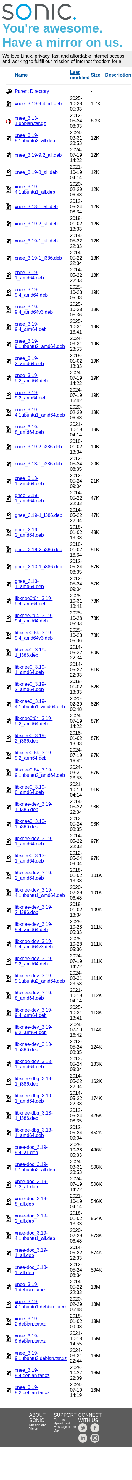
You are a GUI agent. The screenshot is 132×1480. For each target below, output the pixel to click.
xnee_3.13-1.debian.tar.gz (30, 121)
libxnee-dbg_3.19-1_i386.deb (34, 1081)
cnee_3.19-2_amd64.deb (29, 361)
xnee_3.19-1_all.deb (36, 240)
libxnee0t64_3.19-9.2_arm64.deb (33, 755)
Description (118, 74)
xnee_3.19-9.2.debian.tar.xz (32, 1390)
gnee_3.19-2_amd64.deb (29, 532)
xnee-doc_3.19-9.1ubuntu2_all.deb (35, 1167)
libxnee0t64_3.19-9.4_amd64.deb (33, 618)
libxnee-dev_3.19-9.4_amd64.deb (33, 927)
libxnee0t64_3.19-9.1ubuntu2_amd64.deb (40, 772)
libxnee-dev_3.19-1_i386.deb (33, 807)
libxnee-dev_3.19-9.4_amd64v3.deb (34, 944)
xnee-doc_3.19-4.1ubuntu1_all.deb (35, 1235)
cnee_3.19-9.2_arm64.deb (31, 395)
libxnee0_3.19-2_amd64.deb (30, 687)
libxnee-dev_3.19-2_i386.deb (33, 910)
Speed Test (62, 1423)
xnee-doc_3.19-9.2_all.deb (31, 1184)
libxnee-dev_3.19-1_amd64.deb (33, 841)
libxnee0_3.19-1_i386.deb (30, 652)
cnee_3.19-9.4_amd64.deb (31, 292)
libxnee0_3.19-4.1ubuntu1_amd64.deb (40, 704)
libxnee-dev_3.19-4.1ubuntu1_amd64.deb (40, 892)
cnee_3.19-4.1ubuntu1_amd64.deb (40, 412)
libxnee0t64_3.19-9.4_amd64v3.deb (34, 635)
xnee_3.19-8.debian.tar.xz (30, 1338)
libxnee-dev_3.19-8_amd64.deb (33, 995)
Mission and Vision (38, 1426)
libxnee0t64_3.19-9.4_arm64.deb (33, 601)
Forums (59, 1419)
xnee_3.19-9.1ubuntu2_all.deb (35, 138)
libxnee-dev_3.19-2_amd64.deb (33, 875)
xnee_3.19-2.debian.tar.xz (30, 1321)
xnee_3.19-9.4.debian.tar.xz (32, 1373)
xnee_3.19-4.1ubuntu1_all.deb (35, 189)
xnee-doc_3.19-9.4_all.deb (31, 1150)
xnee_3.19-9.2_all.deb (38, 155)
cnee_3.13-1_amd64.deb (29, 481)
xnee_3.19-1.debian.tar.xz (30, 1287)
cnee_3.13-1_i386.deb (38, 463)
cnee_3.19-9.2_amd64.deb (31, 378)
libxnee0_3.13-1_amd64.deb (30, 858)
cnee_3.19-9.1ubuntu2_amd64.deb (40, 344)
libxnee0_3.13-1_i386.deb (30, 824)
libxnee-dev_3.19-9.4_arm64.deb (33, 1012)
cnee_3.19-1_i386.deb (38, 258)
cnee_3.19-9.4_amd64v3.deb (34, 309)
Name (21, 74)
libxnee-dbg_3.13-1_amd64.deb (34, 1133)
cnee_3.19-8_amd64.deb (29, 429)
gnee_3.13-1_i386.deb (38, 566)
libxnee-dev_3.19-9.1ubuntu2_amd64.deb (40, 978)
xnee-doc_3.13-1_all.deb (31, 1270)
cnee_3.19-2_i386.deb (38, 446)
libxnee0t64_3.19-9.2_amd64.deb (33, 721)
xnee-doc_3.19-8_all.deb (31, 1201)
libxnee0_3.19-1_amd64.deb (30, 669)
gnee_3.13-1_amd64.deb (29, 584)
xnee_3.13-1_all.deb (36, 206)
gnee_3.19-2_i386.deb (38, 549)
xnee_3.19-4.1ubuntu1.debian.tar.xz (41, 1304)
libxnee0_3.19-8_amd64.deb (30, 790)
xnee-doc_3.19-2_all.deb (31, 1218)
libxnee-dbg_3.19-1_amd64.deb (34, 1098)
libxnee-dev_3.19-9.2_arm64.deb (33, 1030)
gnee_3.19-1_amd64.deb (29, 498)
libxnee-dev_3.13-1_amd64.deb (33, 1064)
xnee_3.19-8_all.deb (36, 172)
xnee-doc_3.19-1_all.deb (31, 1253)
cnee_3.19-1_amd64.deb (29, 275)
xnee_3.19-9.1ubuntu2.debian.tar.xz (41, 1355)
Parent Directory (32, 91)
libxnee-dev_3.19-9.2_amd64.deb (33, 961)
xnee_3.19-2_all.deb (36, 223)
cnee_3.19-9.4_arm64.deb (31, 326)
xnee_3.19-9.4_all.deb (38, 103)
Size (95, 74)
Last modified (80, 75)
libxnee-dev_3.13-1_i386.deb (33, 1047)
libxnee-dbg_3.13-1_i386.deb (34, 1115)
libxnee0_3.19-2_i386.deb (30, 738)
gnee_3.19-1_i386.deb (38, 515)
